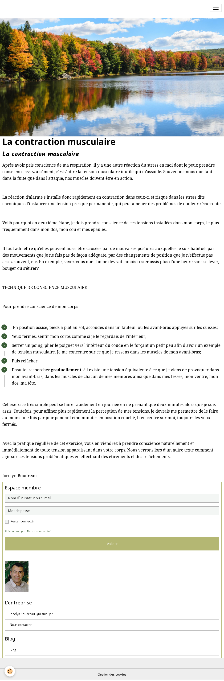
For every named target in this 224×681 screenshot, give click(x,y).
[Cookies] (10, 671)
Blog (13, 650)
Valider (112, 544)
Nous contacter (21, 625)
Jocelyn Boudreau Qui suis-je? (31, 614)
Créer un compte (15, 531)
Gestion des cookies (112, 675)
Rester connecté (22, 521)
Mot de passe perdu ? (39, 531)
